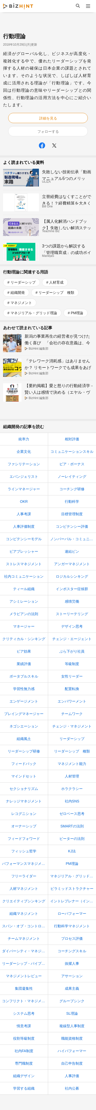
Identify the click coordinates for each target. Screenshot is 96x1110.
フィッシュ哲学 (23, 851)
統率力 (23, 439)
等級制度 (72, 664)
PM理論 (77, 313)
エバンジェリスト (23, 476)
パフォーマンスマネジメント (25, 864)
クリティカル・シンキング (23, 639)
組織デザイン (24, 1076)
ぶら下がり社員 (71, 651)
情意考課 (24, 1026)
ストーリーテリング (72, 614)
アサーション (72, 976)
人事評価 (72, 1076)
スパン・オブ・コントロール (25, 926)
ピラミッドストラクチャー (71, 889)
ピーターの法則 (71, 839)
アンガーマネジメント (72, 564)
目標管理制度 (72, 514)
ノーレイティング (72, 476)
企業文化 (24, 452)
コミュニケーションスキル (71, 452)
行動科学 (72, 501)
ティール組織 (24, 589)
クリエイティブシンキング (23, 901)
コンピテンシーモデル (24, 539)
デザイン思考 (72, 626)
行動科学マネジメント (72, 926)
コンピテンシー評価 (72, 526)
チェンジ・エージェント (72, 639)
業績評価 (24, 664)
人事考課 (24, 514)
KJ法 (72, 851)
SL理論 (72, 1013)
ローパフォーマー (72, 913)
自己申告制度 (72, 1063)
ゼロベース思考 (71, 814)
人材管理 (72, 776)
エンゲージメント (23, 701)
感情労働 (72, 601)
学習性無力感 (24, 689)
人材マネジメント (23, 889)
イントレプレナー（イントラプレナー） (73, 901)
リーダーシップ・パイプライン (25, 963)
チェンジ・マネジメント (72, 726)
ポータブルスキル (23, 676)
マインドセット (23, 776)
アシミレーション (23, 601)
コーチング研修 (71, 489)
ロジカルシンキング (72, 576)
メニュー (88, 6)
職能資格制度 (72, 1038)
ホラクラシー (72, 789)
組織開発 (17, 292)
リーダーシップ (23, 282)
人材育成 (56, 282)
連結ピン (72, 551)
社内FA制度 (24, 1051)
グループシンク (71, 1001)
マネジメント (21, 303)
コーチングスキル (72, 951)
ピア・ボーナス (71, 464)
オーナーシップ (23, 826)
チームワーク (72, 714)
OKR (24, 501)
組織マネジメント (23, 913)
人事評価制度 (24, 526)
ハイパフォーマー (72, 1051)
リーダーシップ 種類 (56, 292)
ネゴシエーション (23, 726)
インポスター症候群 (72, 589)
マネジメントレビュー (24, 976)
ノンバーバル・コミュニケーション (73, 539)
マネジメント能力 (72, 764)
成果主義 (72, 988)
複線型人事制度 (71, 1026)
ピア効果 (24, 651)
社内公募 (72, 1088)
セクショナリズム (23, 789)
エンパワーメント (72, 701)
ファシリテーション (24, 464)
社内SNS (72, 801)
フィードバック (23, 764)
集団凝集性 (24, 988)
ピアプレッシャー (23, 551)
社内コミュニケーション (24, 576)
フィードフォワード (24, 839)
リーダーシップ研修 (24, 751)
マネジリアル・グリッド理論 (33, 313)
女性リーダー (72, 676)
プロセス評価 (72, 938)
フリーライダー (23, 876)
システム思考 (24, 1013)
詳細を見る (48, 118)
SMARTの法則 (72, 826)
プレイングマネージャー (24, 714)
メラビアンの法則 (23, 614)
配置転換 (72, 689)
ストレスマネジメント (24, 564)
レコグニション (23, 814)
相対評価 (72, 439)
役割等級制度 (24, 1038)
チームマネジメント (24, 938)
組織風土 (24, 739)
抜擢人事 (72, 963)
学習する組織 (24, 1088)
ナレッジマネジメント (24, 801)
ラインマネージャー (24, 489)
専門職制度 (24, 1063)
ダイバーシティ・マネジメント (25, 951)
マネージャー (24, 626)
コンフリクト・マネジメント (25, 1001)
